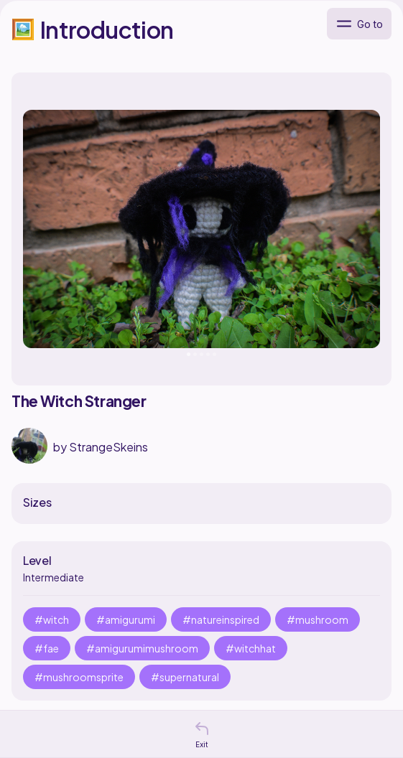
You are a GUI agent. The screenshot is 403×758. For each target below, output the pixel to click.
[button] (201, 728)
